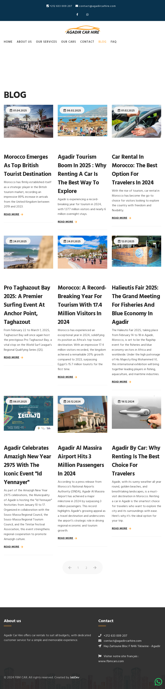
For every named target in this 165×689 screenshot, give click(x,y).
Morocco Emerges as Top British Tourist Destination (27, 166)
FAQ (114, 42)
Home (8, 42)
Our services (46, 42)
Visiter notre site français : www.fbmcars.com (118, 659)
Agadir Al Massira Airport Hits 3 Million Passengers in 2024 (81, 461)
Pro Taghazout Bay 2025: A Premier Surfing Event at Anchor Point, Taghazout (27, 305)
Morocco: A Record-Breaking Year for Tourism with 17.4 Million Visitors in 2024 (82, 305)
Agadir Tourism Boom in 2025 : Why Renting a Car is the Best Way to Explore (82, 174)
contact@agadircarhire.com (95, 6)
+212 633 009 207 (59, 6)
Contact (87, 42)
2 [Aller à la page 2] (86, 568)
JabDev (74, 677)
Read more (11, 214)
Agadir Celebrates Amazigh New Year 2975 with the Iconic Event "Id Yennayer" (27, 465)
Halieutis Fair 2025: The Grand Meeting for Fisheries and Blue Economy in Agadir (136, 305)
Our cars (68, 42)
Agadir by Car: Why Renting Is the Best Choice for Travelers (136, 461)
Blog (103, 42)
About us (24, 42)
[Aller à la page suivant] (95, 568)
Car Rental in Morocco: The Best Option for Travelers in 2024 (134, 170)
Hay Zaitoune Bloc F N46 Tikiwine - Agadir (132, 646)
